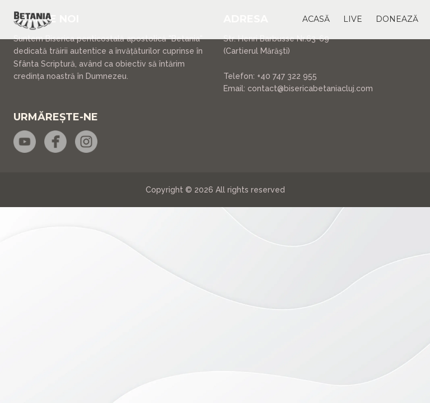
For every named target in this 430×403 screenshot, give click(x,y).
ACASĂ (316, 19)
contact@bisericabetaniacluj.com (310, 88)
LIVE (352, 19)
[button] (316, 19)
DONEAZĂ (397, 19)
